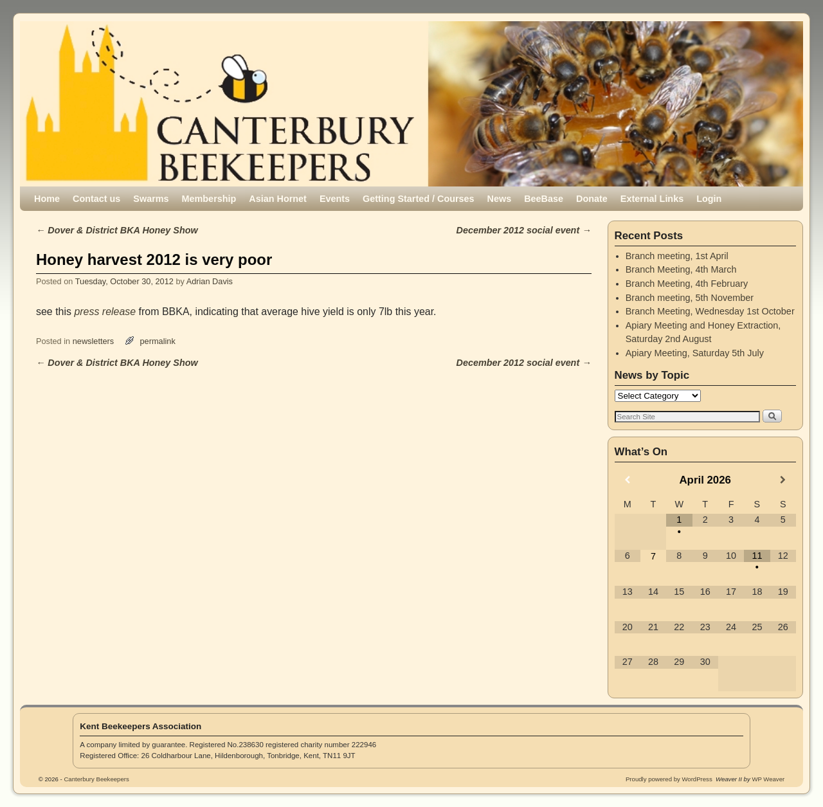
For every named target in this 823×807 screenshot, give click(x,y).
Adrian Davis (209, 281)
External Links (651, 199)
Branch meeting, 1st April (677, 256)
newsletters (93, 341)
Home (47, 199)
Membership (209, 199)
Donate (592, 199)
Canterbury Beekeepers (175, 65)
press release (105, 311)
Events (335, 199)
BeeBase (543, 199)
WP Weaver (768, 779)
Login (708, 199)
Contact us (96, 199)
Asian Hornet (278, 199)
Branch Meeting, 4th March (681, 269)
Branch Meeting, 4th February (687, 283)
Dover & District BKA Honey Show (117, 230)
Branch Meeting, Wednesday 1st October (710, 311)
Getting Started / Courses (419, 199)
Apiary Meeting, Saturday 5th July (695, 353)
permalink (158, 341)
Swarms (150, 199)
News (499, 199)
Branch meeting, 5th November (690, 298)
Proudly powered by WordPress (669, 779)
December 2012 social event (524, 230)
